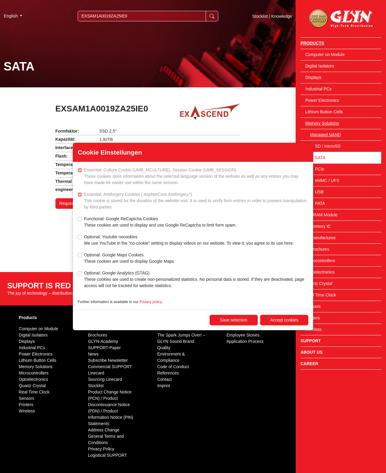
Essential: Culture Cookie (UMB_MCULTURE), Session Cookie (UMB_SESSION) (196, 177)
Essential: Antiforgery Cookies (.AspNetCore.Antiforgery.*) (196, 201)
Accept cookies (284, 320)
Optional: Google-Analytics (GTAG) (196, 280)
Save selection (233, 320)
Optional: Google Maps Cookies (129, 258)
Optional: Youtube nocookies (189, 240)
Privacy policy (150, 302)
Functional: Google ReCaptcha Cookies (160, 222)
